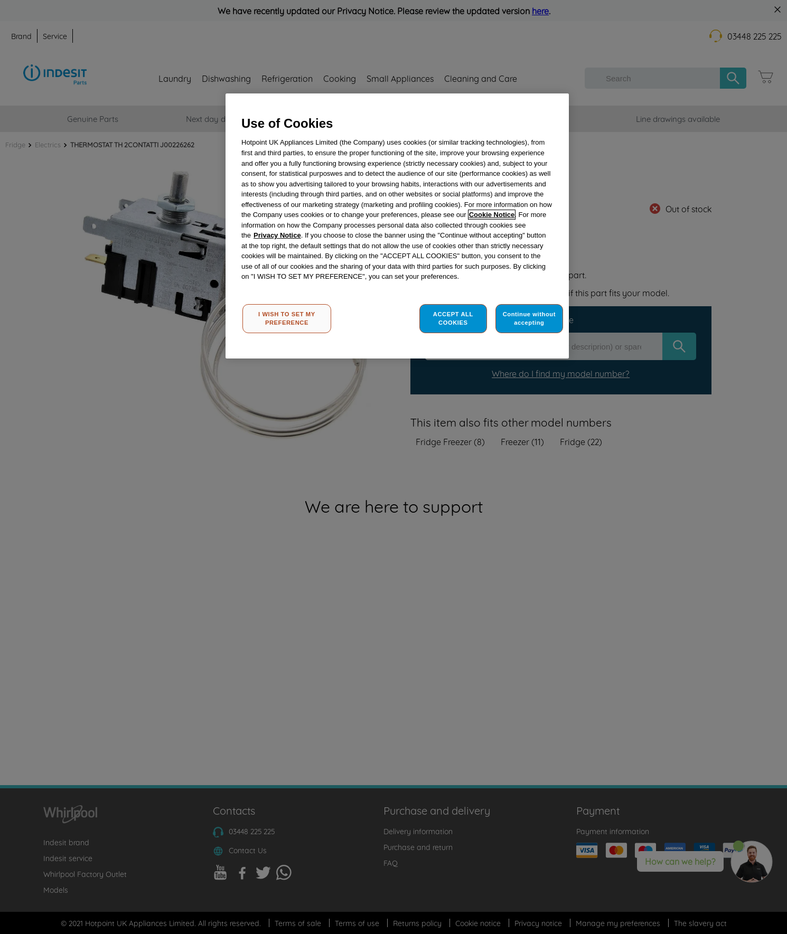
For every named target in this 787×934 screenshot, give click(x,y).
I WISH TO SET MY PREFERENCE (286, 318)
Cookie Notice (492, 215)
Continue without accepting (529, 318)
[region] (397, 226)
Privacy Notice (277, 235)
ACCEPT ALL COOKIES (453, 318)
